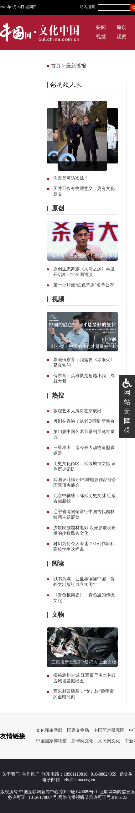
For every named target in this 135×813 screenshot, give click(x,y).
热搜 (58, 395)
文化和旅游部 (49, 730)
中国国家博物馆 (51, 741)
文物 (58, 614)
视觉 (101, 36)
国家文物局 (78, 730)
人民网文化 (109, 741)
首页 (56, 65)
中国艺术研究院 (109, 730)
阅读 (58, 563)
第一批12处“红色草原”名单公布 (83, 285)
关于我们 (11, 774)
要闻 (101, 27)
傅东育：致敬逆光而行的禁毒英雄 (84, 255)
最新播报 (76, 65)
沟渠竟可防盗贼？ (70, 178)
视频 (58, 298)
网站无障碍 (127, 411)
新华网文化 (82, 741)
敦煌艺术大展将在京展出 (77, 411)
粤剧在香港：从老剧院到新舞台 (84, 421)
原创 (122, 27)
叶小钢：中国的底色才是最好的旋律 (86, 346)
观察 (122, 36)
